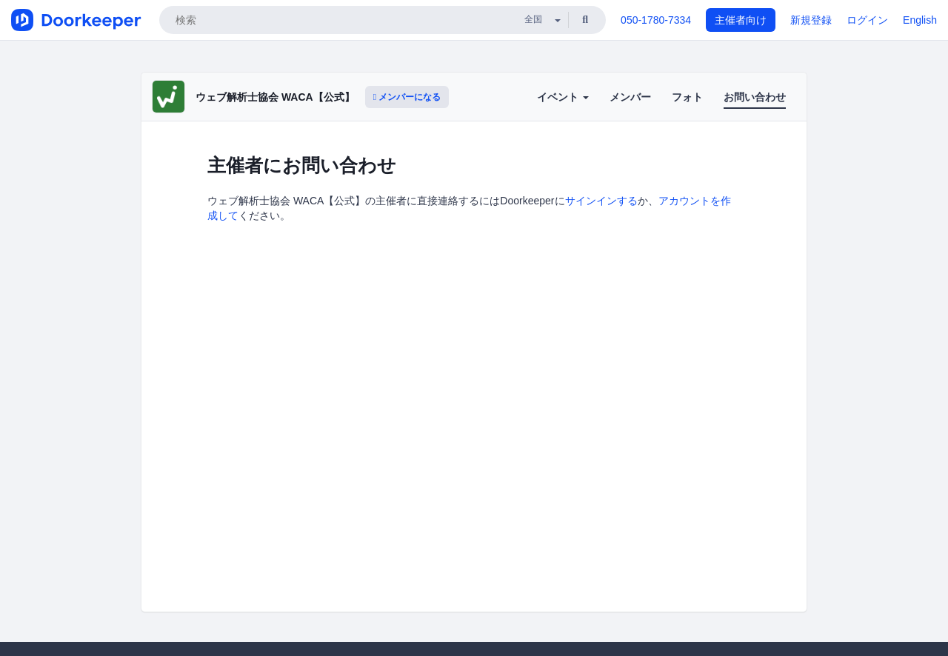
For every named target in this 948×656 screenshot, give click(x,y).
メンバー (630, 97)
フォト (687, 97)
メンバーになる (407, 97)
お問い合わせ (755, 97)
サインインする (601, 201)
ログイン (867, 20)
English (920, 20)
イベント (563, 97)
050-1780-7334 (656, 20)
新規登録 (811, 20)
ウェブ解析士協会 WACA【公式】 (275, 97)
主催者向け (741, 20)
